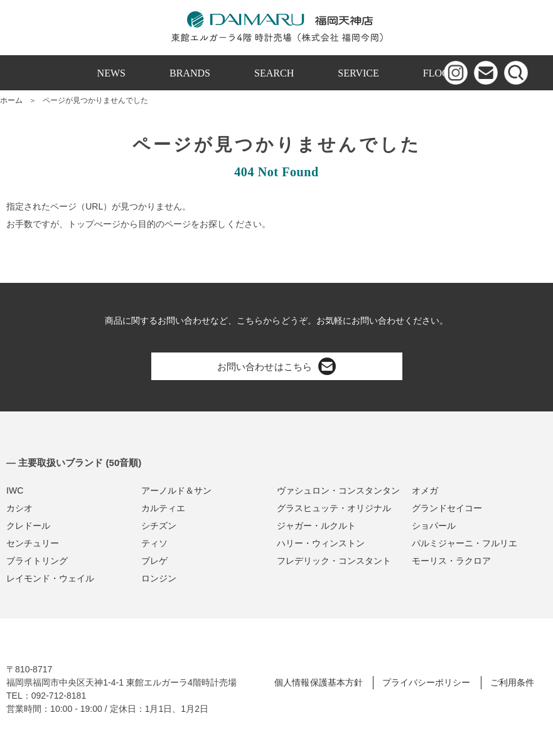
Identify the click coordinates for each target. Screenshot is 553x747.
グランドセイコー (447, 508)
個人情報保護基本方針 (318, 682)
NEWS (111, 73)
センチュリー (32, 543)
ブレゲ (154, 561)
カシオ (19, 508)
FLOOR (439, 73)
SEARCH (274, 73)
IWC (14, 490)
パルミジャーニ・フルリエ (464, 543)
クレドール (28, 526)
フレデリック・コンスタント (334, 561)
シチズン (158, 526)
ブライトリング (37, 561)
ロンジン (158, 578)
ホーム (11, 100)
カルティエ (163, 508)
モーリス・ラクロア (451, 561)
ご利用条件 (512, 682)
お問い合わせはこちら (276, 366)
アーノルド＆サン (176, 490)
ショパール (434, 526)
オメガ (425, 490)
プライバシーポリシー (426, 682)
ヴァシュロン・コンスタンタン (338, 490)
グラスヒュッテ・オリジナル (334, 508)
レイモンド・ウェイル (50, 578)
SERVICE (358, 73)
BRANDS (189, 73)
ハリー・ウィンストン (321, 543)
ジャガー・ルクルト (316, 526)
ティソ (154, 543)
